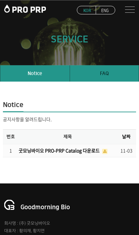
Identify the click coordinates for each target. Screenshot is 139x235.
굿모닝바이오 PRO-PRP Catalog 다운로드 (60, 150)
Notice (35, 73)
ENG (105, 10)
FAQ (104, 73)
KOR (87, 10)
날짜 (126, 136)
